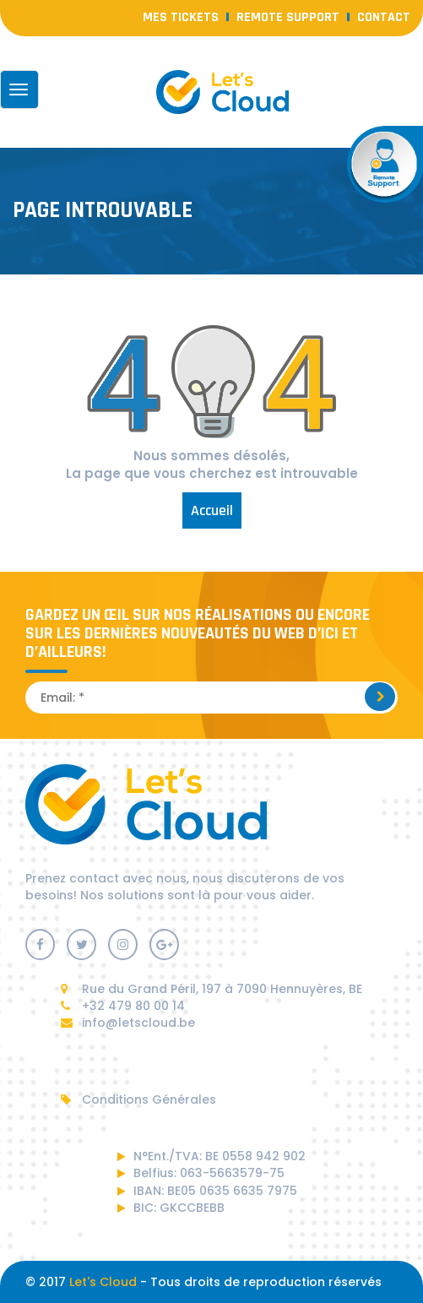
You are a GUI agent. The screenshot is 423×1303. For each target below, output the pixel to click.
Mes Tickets (181, 17)
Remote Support (287, 17)
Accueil (212, 510)
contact (383, 17)
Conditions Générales (138, 1099)
